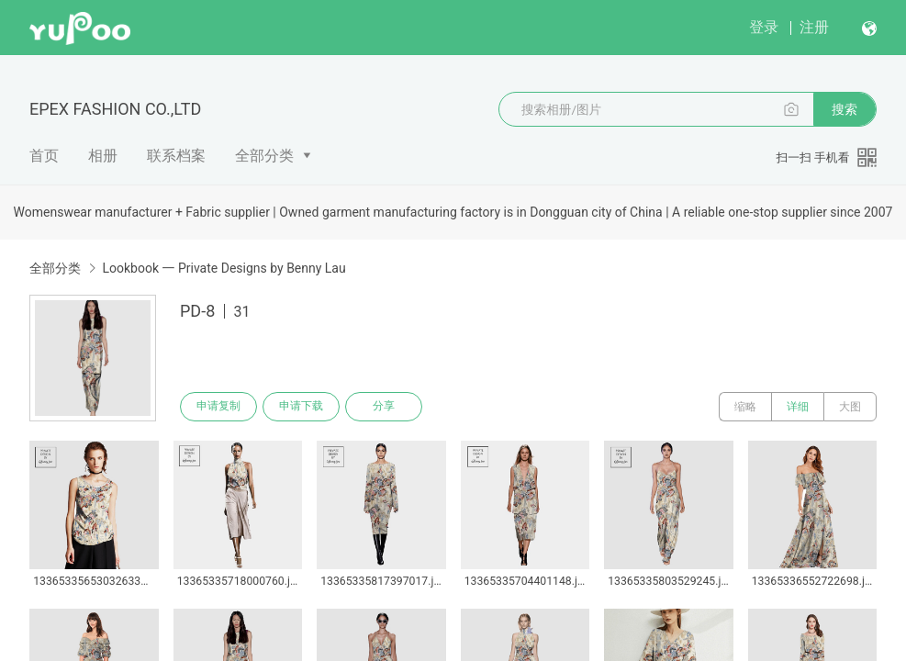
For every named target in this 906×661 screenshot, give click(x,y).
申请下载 (301, 406)
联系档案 (176, 155)
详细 (798, 406)
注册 (814, 27)
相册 (102, 155)
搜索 (844, 109)
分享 (384, 406)
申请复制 (218, 406)
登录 (763, 27)
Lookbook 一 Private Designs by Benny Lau (223, 268)
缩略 (745, 406)
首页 (44, 155)
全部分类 (264, 155)
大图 (850, 406)
